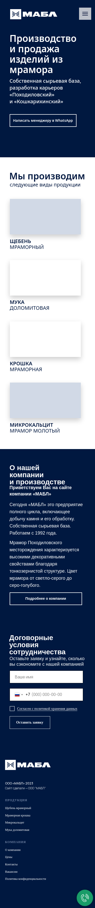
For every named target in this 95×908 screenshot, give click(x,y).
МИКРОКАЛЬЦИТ (35, 427)
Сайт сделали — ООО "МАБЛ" (25, 788)
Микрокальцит (14, 822)
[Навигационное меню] (85, 13)
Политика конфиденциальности (25, 879)
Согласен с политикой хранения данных (47, 709)
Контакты (11, 864)
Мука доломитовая (17, 830)
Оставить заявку (29, 722)
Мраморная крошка (17, 815)
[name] (46, 677)
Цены (8, 857)
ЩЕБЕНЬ (27, 244)
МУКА (30, 305)
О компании (13, 850)
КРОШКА (26, 366)
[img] (33, 14)
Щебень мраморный (18, 808)
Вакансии (11, 871)
